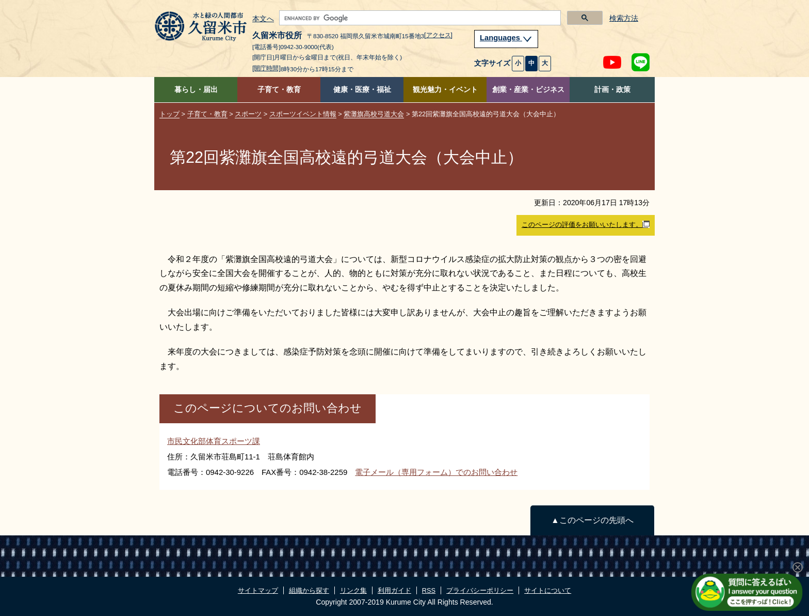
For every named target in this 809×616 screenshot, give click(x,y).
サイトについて (547, 590)
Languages (506, 38)
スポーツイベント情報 (302, 114)
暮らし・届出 (196, 90)
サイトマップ (258, 590)
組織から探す (309, 590)
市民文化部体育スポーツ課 (213, 441)
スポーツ (248, 114)
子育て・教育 (279, 90)
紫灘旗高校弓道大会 (374, 114)
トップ (169, 114)
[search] (419, 18)
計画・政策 (612, 90)
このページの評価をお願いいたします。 (586, 225)
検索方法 (623, 18)
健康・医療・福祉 (362, 90)
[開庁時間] (266, 68)
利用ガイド (394, 590)
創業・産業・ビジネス (528, 90)
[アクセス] (438, 35)
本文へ (263, 19)
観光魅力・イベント (445, 90)
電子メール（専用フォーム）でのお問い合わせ (436, 472)
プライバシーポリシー (479, 590)
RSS (428, 590)
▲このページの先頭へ (592, 520)
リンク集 (353, 590)
